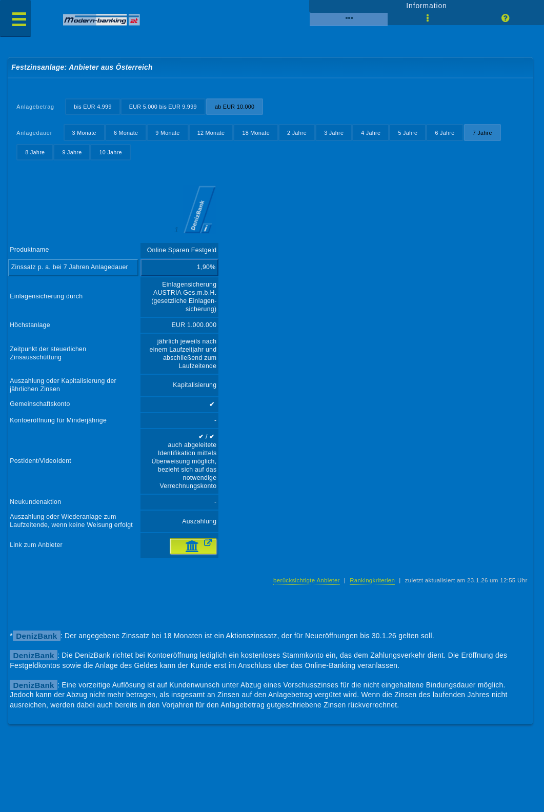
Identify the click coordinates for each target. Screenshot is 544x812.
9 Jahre (72, 152)
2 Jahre (297, 133)
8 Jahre (35, 152)
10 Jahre (110, 152)
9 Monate (167, 133)
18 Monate (256, 133)
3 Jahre (334, 133)
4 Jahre (370, 133)
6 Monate (126, 133)
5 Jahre (407, 133)
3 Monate (84, 133)
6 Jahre (444, 133)
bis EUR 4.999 (92, 107)
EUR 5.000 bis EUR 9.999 (163, 107)
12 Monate (211, 133)
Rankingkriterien (372, 580)
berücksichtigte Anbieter (306, 580)
